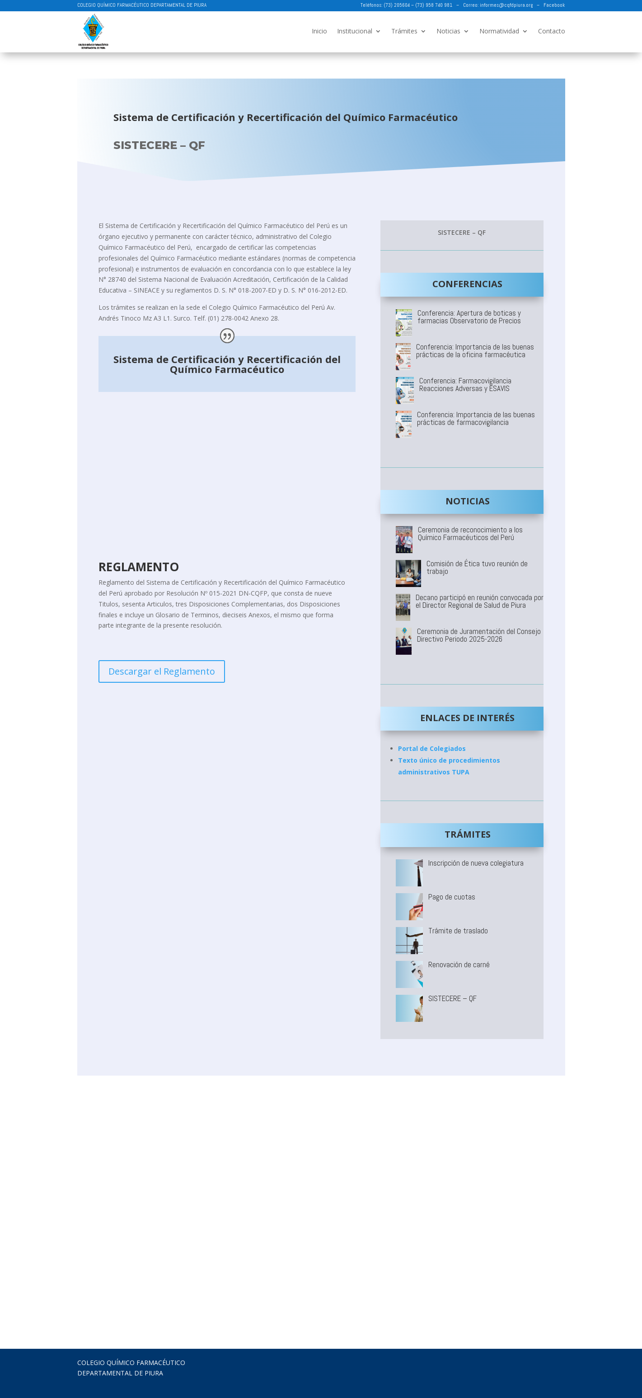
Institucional (354, 31)
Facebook (554, 5)
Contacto (551, 31)
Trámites (404, 31)
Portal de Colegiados (432, 748)
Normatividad (499, 31)
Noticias (448, 31)
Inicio (319, 31)
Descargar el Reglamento (161, 671)
